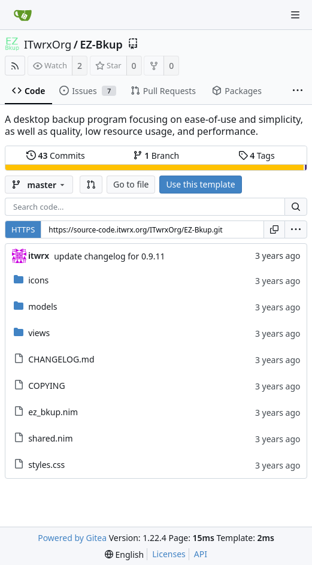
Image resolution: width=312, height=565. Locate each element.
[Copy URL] (274, 229)
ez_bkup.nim (53, 412)
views (39, 333)
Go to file (131, 184)
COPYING (46, 385)
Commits (55, 155)
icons (38, 280)
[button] (91, 185)
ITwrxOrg (47, 44)
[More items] (297, 91)
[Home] (23, 15)
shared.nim (50, 438)
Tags (256, 155)
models (42, 306)
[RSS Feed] (15, 65)
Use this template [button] (200, 184)
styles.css (46, 464)
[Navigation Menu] (295, 15)
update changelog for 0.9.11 (109, 256)
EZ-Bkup (101, 44)
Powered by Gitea (72, 537)
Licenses (169, 554)
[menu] (295, 229)
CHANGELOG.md (61, 359)
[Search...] (295, 207)
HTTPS (23, 229)
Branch (156, 155)
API (200, 554)
